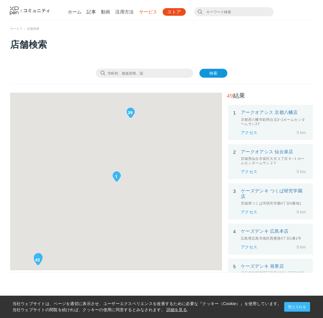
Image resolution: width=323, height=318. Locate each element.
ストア (174, 11)
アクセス (249, 132)
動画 (105, 12)
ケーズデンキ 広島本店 (264, 231)
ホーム (75, 12)
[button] (116, 176)
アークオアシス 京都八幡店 (269, 112)
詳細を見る (176, 310)
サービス (148, 12)
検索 (213, 73)
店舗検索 (33, 28)
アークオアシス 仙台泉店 (267, 151)
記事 (91, 12)
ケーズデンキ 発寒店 (262, 266)
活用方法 (124, 12)
